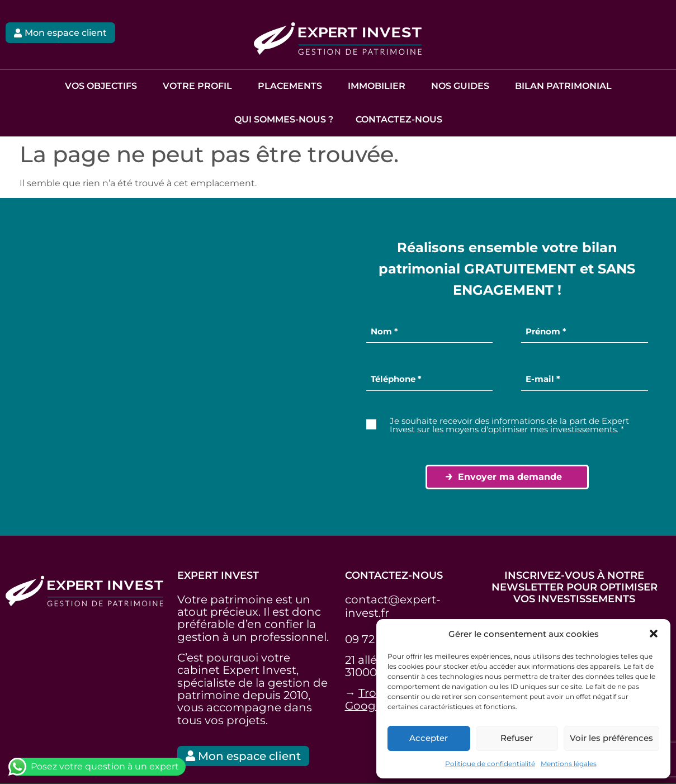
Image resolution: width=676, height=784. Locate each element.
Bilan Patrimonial (563, 86)
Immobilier (376, 86)
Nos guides (460, 86)
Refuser (516, 738)
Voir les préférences (611, 738)
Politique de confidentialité (490, 763)
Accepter (428, 738)
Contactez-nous (399, 119)
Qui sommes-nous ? (283, 119)
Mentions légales (569, 763)
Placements (290, 86)
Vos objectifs (101, 86)
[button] (653, 633)
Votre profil (197, 86)
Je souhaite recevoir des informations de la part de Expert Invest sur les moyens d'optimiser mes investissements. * (509, 425)
